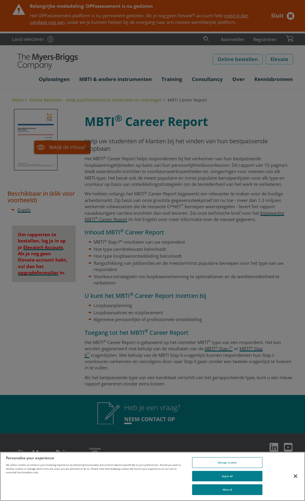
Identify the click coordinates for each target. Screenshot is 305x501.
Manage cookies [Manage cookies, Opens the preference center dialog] (227, 462)
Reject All (227, 476)
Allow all (227, 489)
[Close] (295, 476)
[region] (152, 476)
